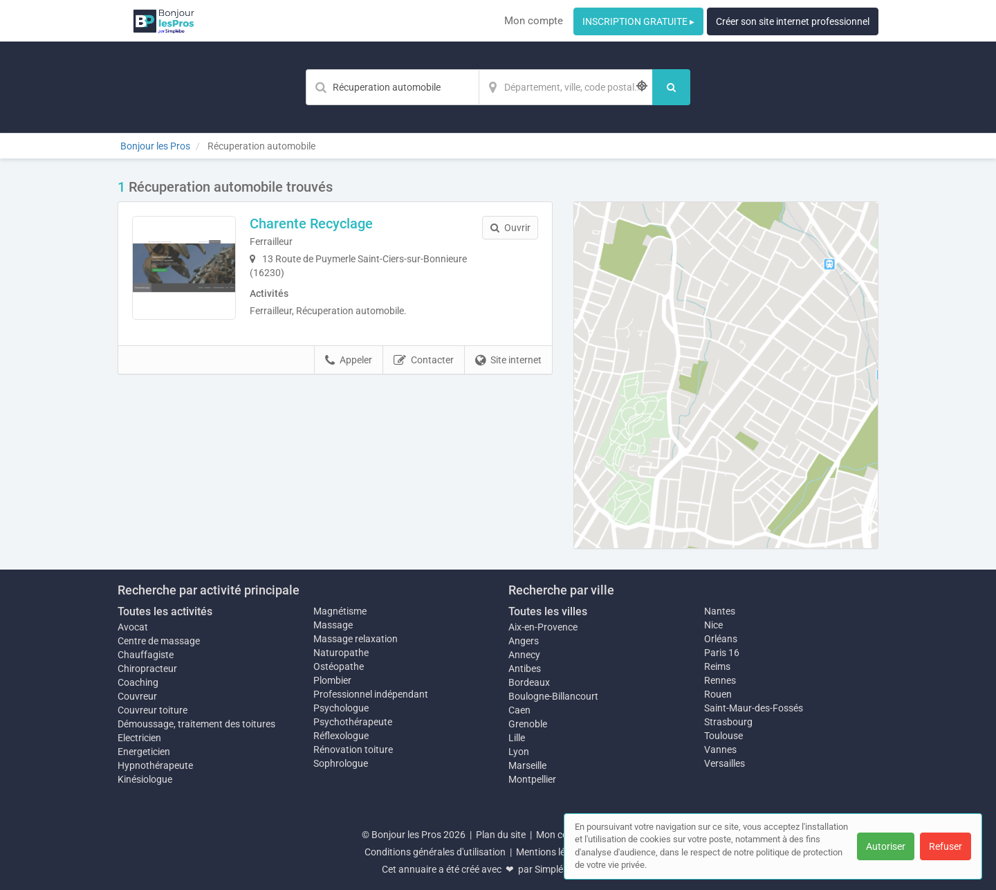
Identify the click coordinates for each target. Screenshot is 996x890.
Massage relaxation (355, 638)
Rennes (720, 680)
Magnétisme (340, 611)
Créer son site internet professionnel (792, 21)
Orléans (720, 638)
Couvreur (137, 696)
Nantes (719, 611)
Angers (523, 640)
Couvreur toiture (152, 710)
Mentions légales (552, 851)
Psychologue (341, 708)
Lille (516, 737)
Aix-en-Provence (543, 627)
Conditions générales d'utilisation (435, 851)
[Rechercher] (671, 87)
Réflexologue (341, 735)
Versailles (724, 763)
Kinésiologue (145, 779)
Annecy (524, 654)
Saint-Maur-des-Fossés (753, 708)
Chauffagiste (146, 654)
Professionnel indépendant (370, 694)
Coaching (138, 682)
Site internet (508, 360)
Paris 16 (721, 652)
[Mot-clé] (392, 87)
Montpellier (532, 779)
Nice (713, 624)
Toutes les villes (547, 611)
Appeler (348, 360)
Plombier (332, 680)
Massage (333, 624)
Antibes (524, 668)
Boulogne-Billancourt (553, 696)
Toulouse (723, 735)
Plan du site (501, 834)
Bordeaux (529, 682)
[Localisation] (565, 87)
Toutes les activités (165, 611)
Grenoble (527, 723)
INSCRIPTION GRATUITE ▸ (638, 21)
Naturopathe (341, 652)
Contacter (424, 360)
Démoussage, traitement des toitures (196, 723)
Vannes (720, 749)
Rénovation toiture (353, 749)
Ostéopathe (338, 666)
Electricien (139, 737)
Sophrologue (340, 763)
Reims (717, 666)
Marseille (527, 765)
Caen (519, 710)
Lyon (518, 751)
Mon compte (533, 21)
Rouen (718, 694)
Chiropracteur (147, 668)
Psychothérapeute (352, 721)
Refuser (945, 846)
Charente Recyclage (311, 223)
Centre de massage (159, 640)
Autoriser (885, 846)
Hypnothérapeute (155, 765)
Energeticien (144, 751)
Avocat (133, 627)
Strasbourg (728, 721)
